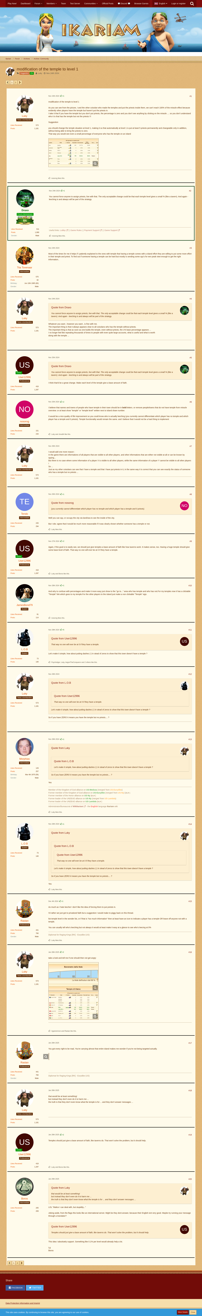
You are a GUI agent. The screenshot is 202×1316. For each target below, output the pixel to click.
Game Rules (76, 230)
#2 (190, 191)
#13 (190, 739)
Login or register (178, 3)
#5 (191, 358)
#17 (190, 1043)
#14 (190, 824)
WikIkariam (78, 806)
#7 (191, 446)
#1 (191, 96)
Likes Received (16, 125)
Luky (40, 73)
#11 (190, 630)
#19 (190, 1135)
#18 (190, 1090)
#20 (190, 1179)
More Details (183, 1312)
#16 (190, 952)
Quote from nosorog (62, 502)
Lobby (62, 230)
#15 (190, 901)
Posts (13, 128)
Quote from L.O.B (61, 682)
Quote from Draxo (61, 307)
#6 (191, 402)
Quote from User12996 (64, 638)
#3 (191, 248)
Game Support (111, 230)
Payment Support (91, 230)
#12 (190, 674)
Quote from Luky (60, 748)
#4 (191, 299)
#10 (190, 585)
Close (193, 1312)
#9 (191, 541)
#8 (191, 494)
